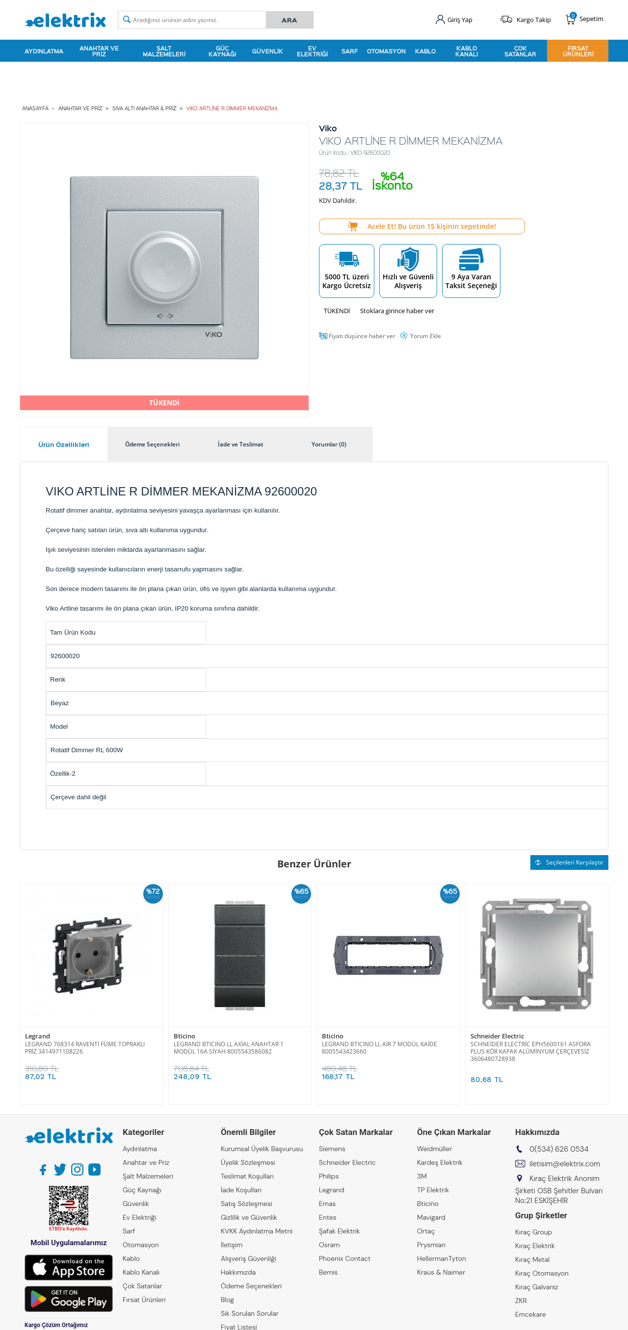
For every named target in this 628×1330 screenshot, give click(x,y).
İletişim (231, 1244)
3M (422, 1176)
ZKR (521, 1300)
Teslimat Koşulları (247, 1176)
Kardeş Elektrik (440, 1162)
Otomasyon (386, 51)
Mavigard (431, 1217)
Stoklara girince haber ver (397, 310)
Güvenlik (267, 51)
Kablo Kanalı (466, 51)
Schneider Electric (497, 1036)
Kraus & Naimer (441, 1272)
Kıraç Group (533, 1232)
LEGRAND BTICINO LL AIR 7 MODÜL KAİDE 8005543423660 (379, 1047)
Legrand (37, 1036)
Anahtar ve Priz (99, 51)
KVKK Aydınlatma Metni (256, 1231)
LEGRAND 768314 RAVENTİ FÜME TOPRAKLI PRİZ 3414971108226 (85, 1047)
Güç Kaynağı (222, 51)
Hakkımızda (238, 1272)
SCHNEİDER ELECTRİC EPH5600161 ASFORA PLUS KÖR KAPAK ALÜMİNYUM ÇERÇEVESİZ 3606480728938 (531, 1051)
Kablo (425, 51)
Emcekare (530, 1314)
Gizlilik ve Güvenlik (249, 1217)
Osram (329, 1244)
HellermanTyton (441, 1258)
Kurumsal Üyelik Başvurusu (262, 1148)
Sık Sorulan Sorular (250, 1313)
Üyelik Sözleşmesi (248, 1162)
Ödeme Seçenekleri (251, 1285)
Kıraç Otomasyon (542, 1273)
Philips (329, 1176)
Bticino (184, 1036)
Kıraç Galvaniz (536, 1286)
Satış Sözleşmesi (246, 1203)
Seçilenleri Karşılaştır (569, 862)
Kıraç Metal (532, 1259)
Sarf (349, 51)
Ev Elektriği (312, 51)
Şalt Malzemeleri (164, 51)
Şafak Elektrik (339, 1231)
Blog (227, 1299)
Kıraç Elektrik (535, 1245)
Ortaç (426, 1231)
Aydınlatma (44, 51)
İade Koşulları (241, 1189)
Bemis (328, 1272)
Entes (328, 1217)
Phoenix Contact (344, 1258)
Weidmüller (434, 1148)
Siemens (332, 1148)
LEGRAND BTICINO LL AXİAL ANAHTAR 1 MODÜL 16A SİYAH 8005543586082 (229, 1047)
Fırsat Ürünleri (578, 51)
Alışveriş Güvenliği (248, 1258)
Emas (327, 1203)
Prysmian (431, 1244)
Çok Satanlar (520, 51)
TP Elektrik (433, 1189)
